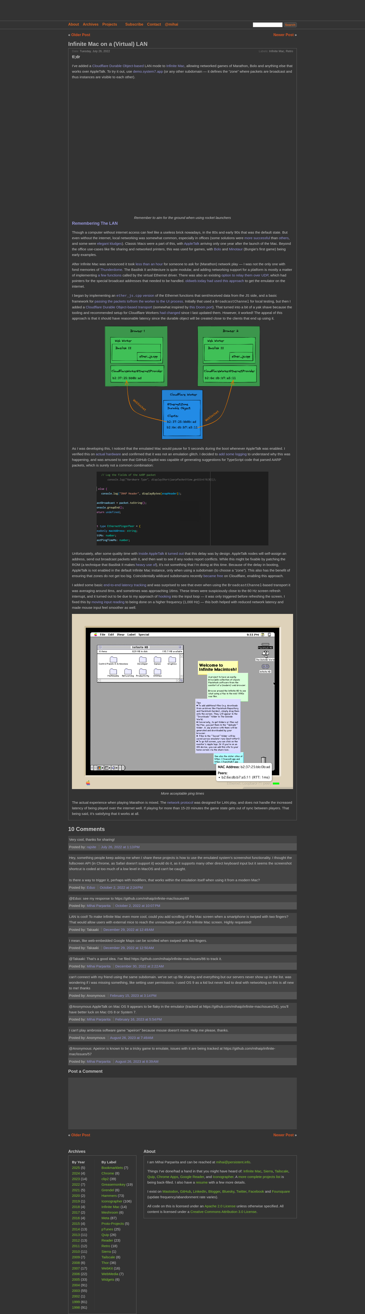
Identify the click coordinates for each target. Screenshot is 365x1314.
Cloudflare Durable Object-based (118, 66)
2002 (76, 1296)
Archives (91, 24)
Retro (289, 51)
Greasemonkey (113, 1184)
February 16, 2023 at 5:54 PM (138, 1019)
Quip (105, 1235)
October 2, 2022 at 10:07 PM (137, 906)
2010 (76, 1251)
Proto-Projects (112, 1223)
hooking (165, 596)
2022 (76, 1184)
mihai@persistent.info (233, 1162)
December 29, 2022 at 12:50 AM (128, 948)
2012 (76, 1240)
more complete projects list (259, 1177)
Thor (105, 1263)
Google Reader (192, 1177)
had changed (170, 313)
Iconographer (111, 1201)
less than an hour (149, 264)
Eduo (91, 887)
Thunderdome (111, 270)
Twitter (241, 1191)
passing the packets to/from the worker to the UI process (139, 301)
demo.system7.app (148, 71)
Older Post (80, 35)
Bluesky (228, 1191)
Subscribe (134, 24)
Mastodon (170, 1191)
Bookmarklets (112, 1168)
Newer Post (284, 35)
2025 (76, 1168)
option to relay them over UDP (244, 275)
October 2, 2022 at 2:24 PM (121, 887)
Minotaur (236, 249)
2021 (76, 1190)
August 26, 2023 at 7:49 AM (131, 1038)
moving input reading (108, 602)
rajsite (92, 847)
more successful (257, 238)
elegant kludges (109, 243)
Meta (105, 1218)
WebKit (107, 1268)
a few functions (110, 275)
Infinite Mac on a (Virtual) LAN (108, 44)
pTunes (107, 1229)
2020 (76, 1196)
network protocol (180, 802)
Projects (109, 24)
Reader (107, 1240)
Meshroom (109, 1212)
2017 (76, 1212)
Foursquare (281, 1191)
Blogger (214, 1191)
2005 (76, 1279)
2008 (76, 1263)
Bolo (217, 249)
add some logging (233, 454)
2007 (76, 1268)
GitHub (185, 1191)
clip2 (105, 1179)
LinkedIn (199, 1191)
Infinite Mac (276, 51)
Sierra (106, 1251)
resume (202, 1182)
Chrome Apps (167, 1177)
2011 (76, 1246)
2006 (76, 1274)
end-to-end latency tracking (125, 585)
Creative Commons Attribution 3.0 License (223, 1212)
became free (213, 576)
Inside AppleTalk (151, 553)
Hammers (109, 1196)
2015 (76, 1223)
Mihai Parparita (99, 906)
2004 (76, 1285)
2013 (76, 1235)
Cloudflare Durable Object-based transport (119, 307)
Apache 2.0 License (220, 1206)
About (73, 24)
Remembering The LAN (95, 223)
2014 (76, 1229)
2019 (76, 1201)
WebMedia (109, 1274)
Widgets (107, 1279)
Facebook (256, 1191)
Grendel (107, 1190)
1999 (76, 1302)
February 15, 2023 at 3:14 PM (133, 995)
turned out (176, 553)
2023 (76, 1179)
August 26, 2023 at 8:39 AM (136, 1061)
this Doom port (201, 307)
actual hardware (108, 454)
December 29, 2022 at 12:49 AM (128, 930)
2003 (76, 1291)
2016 (76, 1218)
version (135, 296)
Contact (154, 24)
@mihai (171, 24)
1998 (76, 1307)
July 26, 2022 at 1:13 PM (120, 847)
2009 (76, 1257)
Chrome (107, 1173)
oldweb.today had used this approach (214, 281)
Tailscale (108, 1257)
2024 (76, 1173)
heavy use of (146, 565)
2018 (76, 1207)
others (284, 238)
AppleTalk (191, 243)
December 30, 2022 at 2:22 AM (139, 966)
